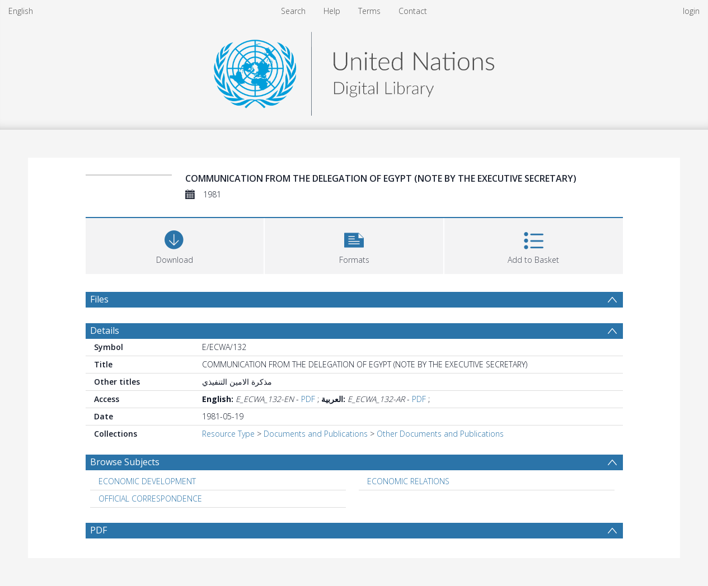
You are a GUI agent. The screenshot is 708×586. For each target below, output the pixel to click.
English (20, 11)
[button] (354, 244)
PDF (308, 399)
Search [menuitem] (293, 11)
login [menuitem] (691, 11)
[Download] (175, 244)
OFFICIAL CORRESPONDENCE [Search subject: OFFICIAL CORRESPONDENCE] (150, 498)
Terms (369, 11)
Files (99, 299)
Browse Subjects (125, 462)
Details (104, 330)
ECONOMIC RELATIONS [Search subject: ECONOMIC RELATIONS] (408, 481)
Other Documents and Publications (440, 433)
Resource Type (228, 433)
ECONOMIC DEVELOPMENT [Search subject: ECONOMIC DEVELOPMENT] (147, 481)
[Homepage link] (353, 71)
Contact (412, 11)
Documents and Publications (316, 433)
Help (331, 11)
